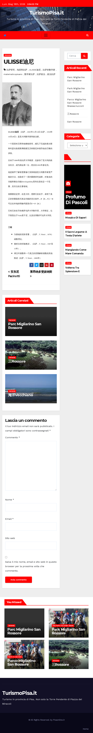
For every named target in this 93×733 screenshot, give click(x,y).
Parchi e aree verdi (15, 657)
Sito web (10, 538)
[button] (87, 35)
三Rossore (16, 361)
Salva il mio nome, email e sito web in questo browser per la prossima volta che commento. (31, 566)
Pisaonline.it (59, 720)
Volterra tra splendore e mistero (72, 271)
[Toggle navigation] (46, 35)
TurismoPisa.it (46, 13)
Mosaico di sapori (75, 217)
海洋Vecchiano (20, 395)
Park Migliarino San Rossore (68, 631)
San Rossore (74, 121)
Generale (8, 55)
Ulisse (68, 192)
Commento (12, 437)
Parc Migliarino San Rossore (24, 326)
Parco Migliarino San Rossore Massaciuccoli (76, 102)
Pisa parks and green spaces (63, 625)
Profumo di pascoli (76, 199)
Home (86, 729)
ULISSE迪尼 (18, 61)
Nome (9, 499)
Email (9, 518)
